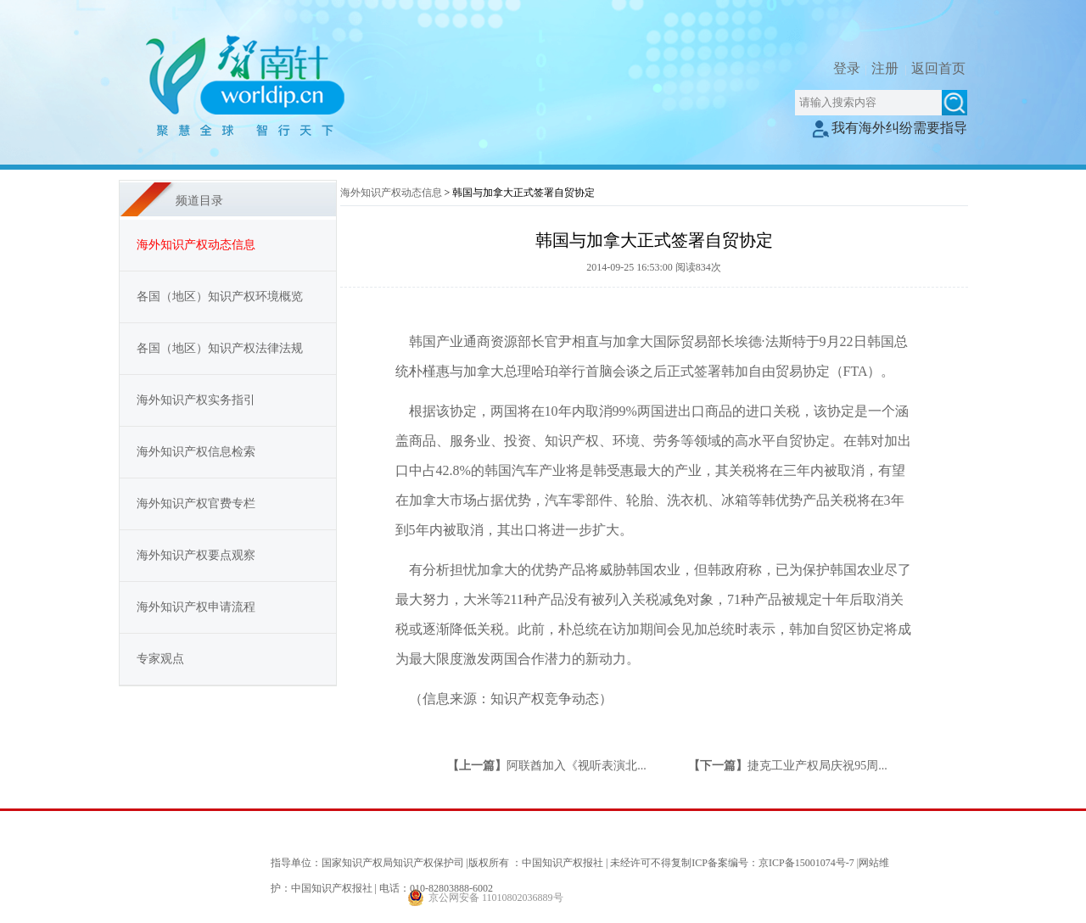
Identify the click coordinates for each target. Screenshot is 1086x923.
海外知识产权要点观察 (196, 555)
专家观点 (160, 658)
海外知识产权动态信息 (391, 193)
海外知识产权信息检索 (196, 451)
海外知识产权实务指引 (196, 400)
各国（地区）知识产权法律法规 (220, 348)
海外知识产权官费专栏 (196, 503)
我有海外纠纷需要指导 (889, 127)
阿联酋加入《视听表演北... (577, 765)
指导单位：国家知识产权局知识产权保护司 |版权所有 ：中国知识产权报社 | (439, 863)
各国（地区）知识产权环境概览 (220, 296)
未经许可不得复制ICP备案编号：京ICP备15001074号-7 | (734, 863)
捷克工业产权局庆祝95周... (817, 765)
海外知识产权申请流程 (196, 607)
